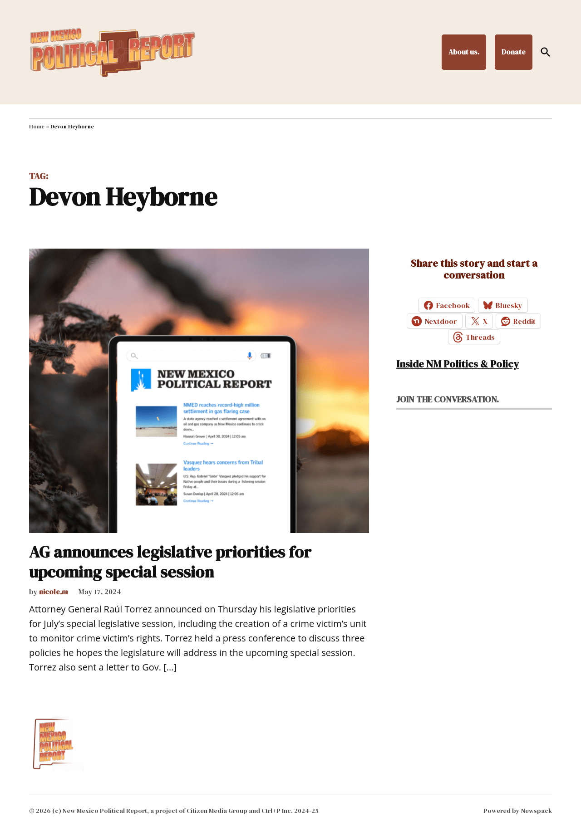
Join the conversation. (447, 399)
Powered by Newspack (517, 810)
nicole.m (53, 592)
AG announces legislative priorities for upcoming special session (170, 561)
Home (36, 126)
